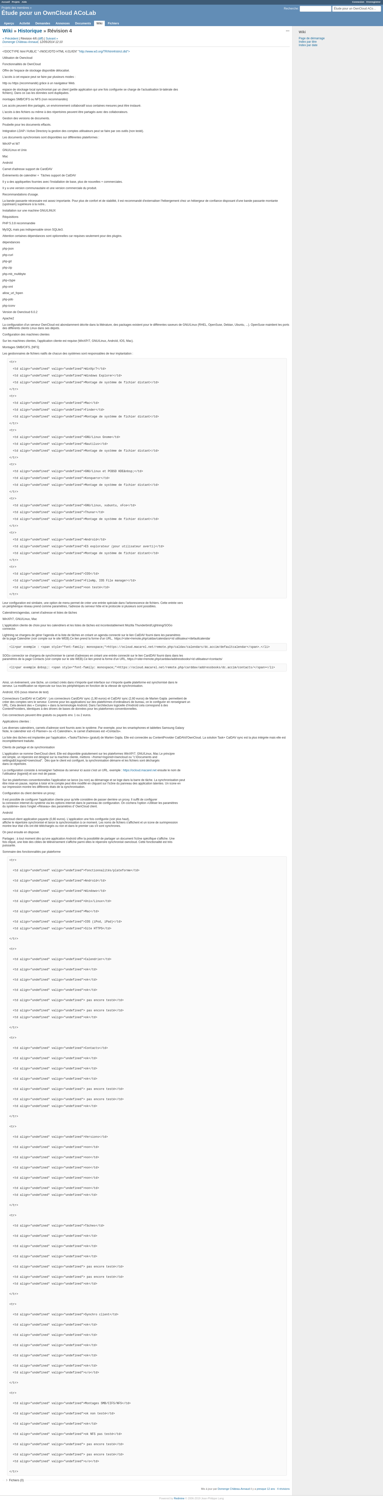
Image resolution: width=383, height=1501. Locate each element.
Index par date (308, 45)
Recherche (291, 8)
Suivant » (52, 38)
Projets (16, 1)
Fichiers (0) (16, 1480)
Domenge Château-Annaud (20, 42)
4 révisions (283, 1488)
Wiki (99, 23)
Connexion (358, 1)
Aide (24, 1)
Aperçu (9, 23)
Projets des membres (15, 8)
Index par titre (308, 41)
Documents (83, 23)
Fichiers (113, 23)
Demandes (42, 23)
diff (41, 38)
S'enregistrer (373, 1)
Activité (24, 23)
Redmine (179, 1498)
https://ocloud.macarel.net (140, 770)
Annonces (62, 23)
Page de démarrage (312, 38)
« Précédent (10, 38)
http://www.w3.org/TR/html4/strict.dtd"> (104, 51)
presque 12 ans (266, 1488)
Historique (30, 30)
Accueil (5, 1)
